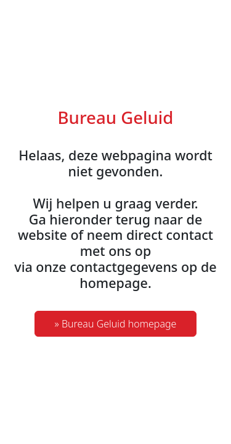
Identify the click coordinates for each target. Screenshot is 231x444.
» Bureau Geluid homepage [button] (116, 324)
